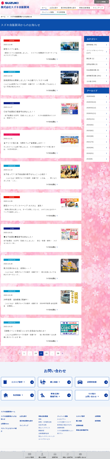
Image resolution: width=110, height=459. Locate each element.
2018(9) (90, 159)
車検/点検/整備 (43, 378)
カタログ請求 (80, 378)
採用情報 (98, 382)
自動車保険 (60, 389)
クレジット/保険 (62, 378)
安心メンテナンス (44, 389)
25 (41, 315)
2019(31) (90, 153)
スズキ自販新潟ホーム (8, 373)
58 (58, 315)
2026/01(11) (91, 113)
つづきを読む (51, 55)
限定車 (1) (90, 58)
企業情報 (98, 378)
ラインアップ (24, 387)
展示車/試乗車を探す (26, 382)
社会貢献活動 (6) (93, 70)
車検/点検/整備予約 (82, 391)
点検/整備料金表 (43, 395)
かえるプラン (61, 380)
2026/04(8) (91, 96)
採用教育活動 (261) (94, 76)
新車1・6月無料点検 (44, 383)
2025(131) (91, 119)
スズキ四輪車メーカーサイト (12, 424)
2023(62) (90, 130)
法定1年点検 (42, 386)
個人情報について (42, 413)
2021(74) (90, 142)
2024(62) (90, 125)
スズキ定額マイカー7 (64, 383)
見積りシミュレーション (39, 424)
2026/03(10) (91, 102)
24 (36, 315)
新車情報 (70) (92, 45)
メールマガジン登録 (67, 424)
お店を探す (23, 378)
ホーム (3, 16)
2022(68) (90, 136)
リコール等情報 (12, 435)
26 (46, 315)
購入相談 (79, 382)
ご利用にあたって (26, 413)
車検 (39, 380)
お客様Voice (5, 385)
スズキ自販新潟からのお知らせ (21, 16)
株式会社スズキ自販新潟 (15, 7)
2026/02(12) (91, 108)
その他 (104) (91, 81)
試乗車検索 (79, 387)
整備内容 (41, 392)
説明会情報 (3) (92, 64)
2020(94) (90, 147)
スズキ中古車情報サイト (39, 435)
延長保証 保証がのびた (64, 386)
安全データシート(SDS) (8, 413)
